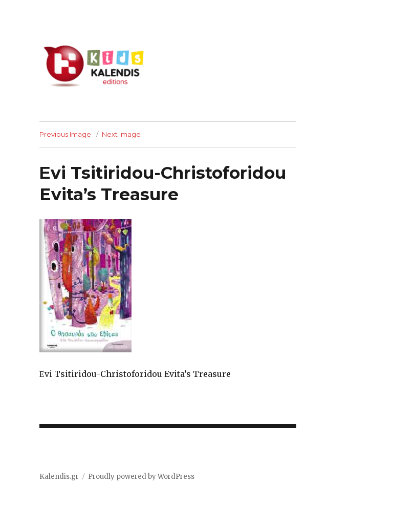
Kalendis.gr (59, 476)
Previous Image (65, 134)
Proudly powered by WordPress (141, 476)
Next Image (121, 134)
